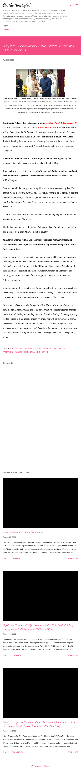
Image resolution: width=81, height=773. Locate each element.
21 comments (17, 655)
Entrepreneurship (27, 348)
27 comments (17, 752)
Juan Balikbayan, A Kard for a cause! (23, 532)
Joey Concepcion (56, 348)
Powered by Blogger (40, 766)
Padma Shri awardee (12, 352)
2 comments (16, 558)
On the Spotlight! (16, 5)
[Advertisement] (40, 446)
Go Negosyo (42, 348)
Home (6, 29)
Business (14, 348)
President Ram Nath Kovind (36, 352)
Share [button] (6, 356)
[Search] (70, 4)
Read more (73, 558)
